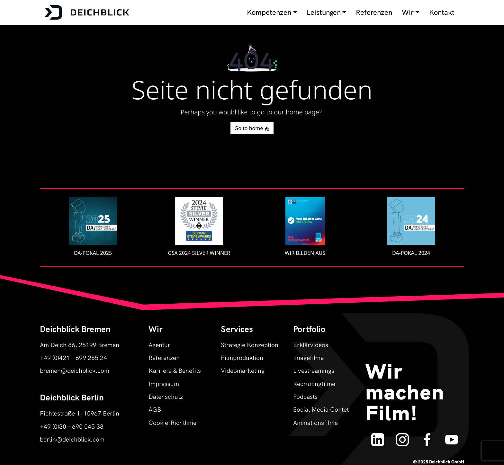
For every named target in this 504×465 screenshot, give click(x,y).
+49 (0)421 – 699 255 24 (73, 357)
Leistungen (324, 12)
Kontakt (442, 12)
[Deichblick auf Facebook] (427, 436)
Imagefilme (308, 357)
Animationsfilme (315, 422)
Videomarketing (243, 370)
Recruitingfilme (314, 383)
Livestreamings (313, 370)
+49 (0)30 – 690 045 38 (72, 426)
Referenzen (374, 12)
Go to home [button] (252, 128)
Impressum (163, 383)
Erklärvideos (310, 344)
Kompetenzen (269, 12)
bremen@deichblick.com (74, 370)
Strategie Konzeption (249, 344)
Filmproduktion (242, 357)
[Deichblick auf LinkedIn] (378, 436)
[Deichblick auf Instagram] (402, 436)
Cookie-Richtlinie (172, 422)
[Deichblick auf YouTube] (451, 436)
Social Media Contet (321, 409)
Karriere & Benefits (174, 370)
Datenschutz (165, 396)
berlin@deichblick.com (72, 438)
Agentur (159, 344)
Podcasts (305, 396)
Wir (408, 12)
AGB (154, 409)
